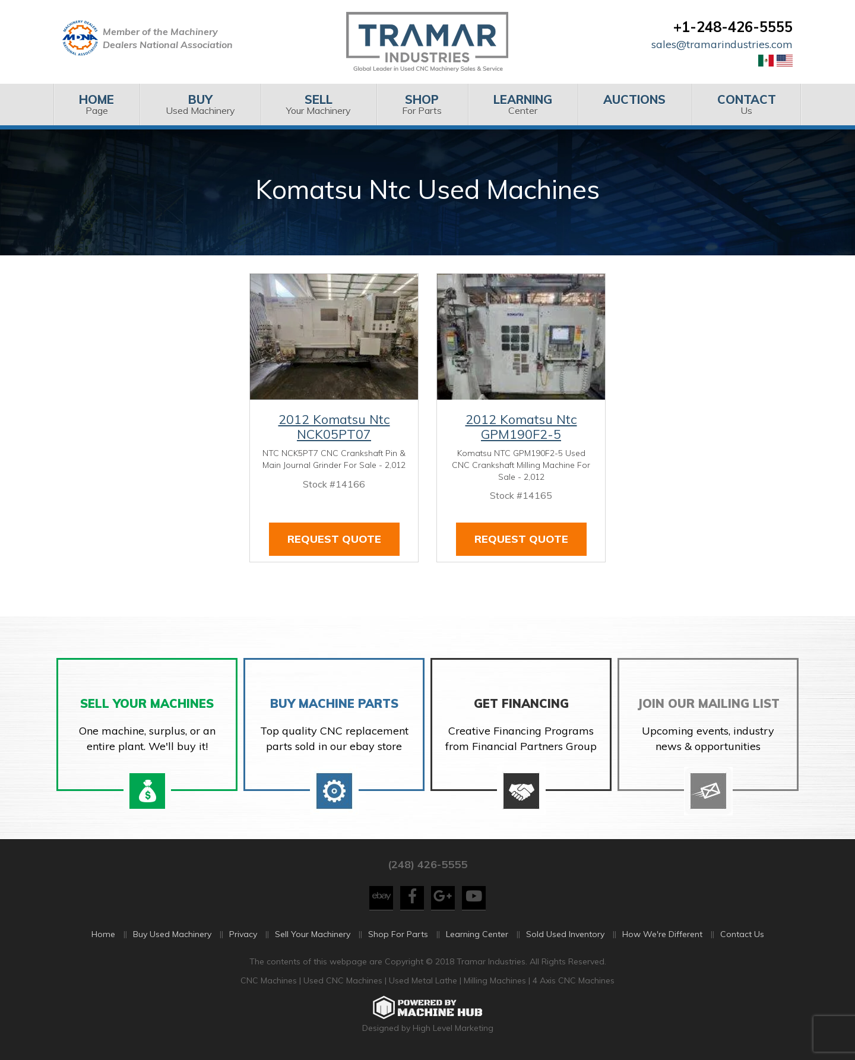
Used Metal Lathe (424, 980)
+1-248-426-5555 (733, 27)
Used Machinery (199, 104)
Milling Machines (495, 980)
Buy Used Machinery (172, 934)
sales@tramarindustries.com (722, 44)
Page (96, 104)
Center (523, 104)
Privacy (243, 934)
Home (103, 934)
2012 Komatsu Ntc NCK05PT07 (334, 427)
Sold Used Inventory (565, 934)
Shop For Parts (398, 934)
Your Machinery (318, 104)
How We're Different (662, 934)
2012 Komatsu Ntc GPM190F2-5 (521, 427)
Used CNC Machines (344, 980)
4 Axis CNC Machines (574, 980)
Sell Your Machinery (312, 934)
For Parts (421, 104)
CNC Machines (269, 980)
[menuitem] (96, 104)
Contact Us (742, 934)
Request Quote (334, 539)
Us (747, 104)
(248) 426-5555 (427, 864)
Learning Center (477, 934)
